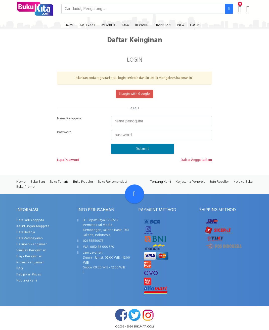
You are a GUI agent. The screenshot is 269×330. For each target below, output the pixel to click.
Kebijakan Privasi (28, 274)
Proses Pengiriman (30, 262)
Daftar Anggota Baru (196, 160)
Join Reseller (219, 182)
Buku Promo (25, 187)
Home (21, 182)
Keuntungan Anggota (32, 226)
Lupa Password (68, 160)
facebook (121, 315)
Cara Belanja (25, 232)
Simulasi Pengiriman (31, 250)
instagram (148, 315)
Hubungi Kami (26, 281)
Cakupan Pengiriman (32, 244)
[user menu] (248, 9)
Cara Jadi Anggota (30, 220)
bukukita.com (143, 326)
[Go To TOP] (134, 194)
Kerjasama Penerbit (190, 182)
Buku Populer (83, 182)
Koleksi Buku (243, 182)
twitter (134, 315)
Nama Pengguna (69, 118)
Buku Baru (37, 182)
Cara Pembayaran (29, 238)
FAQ (19, 268)
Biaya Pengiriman (29, 256)
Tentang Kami (160, 182)
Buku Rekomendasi (112, 182)
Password (64, 132)
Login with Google (134, 94)
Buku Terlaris (59, 182)
